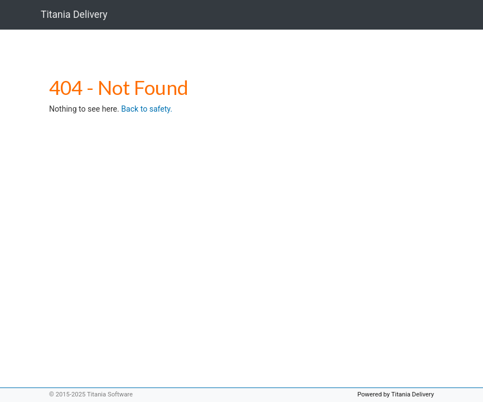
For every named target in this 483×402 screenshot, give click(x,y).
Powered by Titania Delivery (396, 394)
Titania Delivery (74, 14)
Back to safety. (146, 108)
